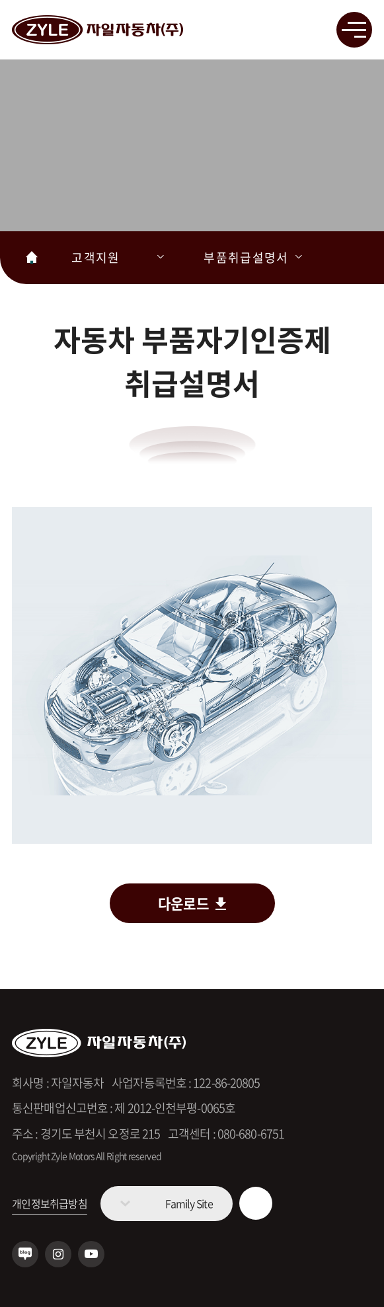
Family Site (189, 1203)
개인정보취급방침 (49, 1203)
